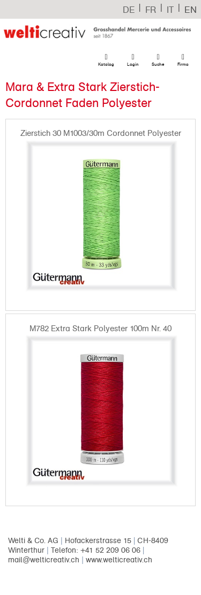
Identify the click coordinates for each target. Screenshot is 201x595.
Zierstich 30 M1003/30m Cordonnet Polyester (100, 133)
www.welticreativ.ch (119, 560)
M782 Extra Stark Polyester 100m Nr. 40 (100, 328)
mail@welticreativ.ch (43, 560)
